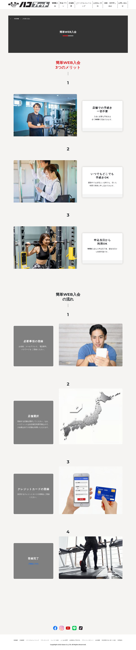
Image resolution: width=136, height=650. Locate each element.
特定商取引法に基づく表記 (109, 640)
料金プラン (63, 4)
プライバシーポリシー (88, 640)
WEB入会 (55, 4)
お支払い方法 (97, 4)
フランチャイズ (45, 640)
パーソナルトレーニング (83, 4)
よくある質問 (64, 640)
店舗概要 (71, 4)
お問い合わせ (122, 4)
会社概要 (97, 640)
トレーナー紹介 (55, 640)
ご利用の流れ (26, 18)
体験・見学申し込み (110, 4)
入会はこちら (33, 564)
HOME (16, 18)
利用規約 (120, 640)
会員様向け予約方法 (74, 640)
